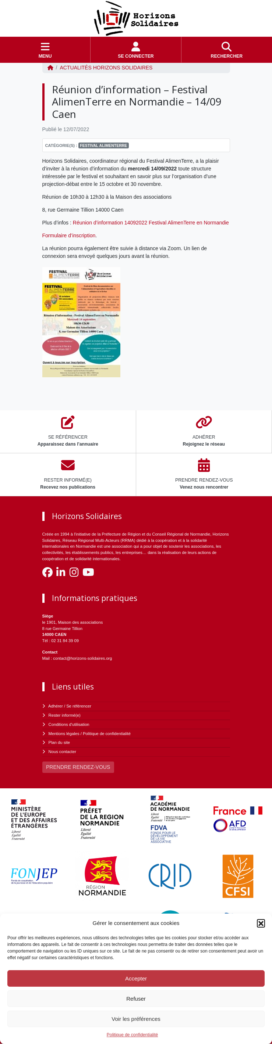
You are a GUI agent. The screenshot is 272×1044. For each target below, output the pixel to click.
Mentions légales (64, 733)
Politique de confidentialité (132, 1034)
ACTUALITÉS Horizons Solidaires (106, 68)
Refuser (136, 999)
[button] (261, 923)
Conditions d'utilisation (69, 724)
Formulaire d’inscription (69, 235)
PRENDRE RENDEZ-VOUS (78, 767)
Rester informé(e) (65, 715)
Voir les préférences (136, 1019)
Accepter (136, 978)
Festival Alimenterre (103, 145)
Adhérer (55, 706)
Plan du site (59, 742)
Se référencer (78, 706)
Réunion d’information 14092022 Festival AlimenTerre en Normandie (151, 223)
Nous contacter (62, 751)
